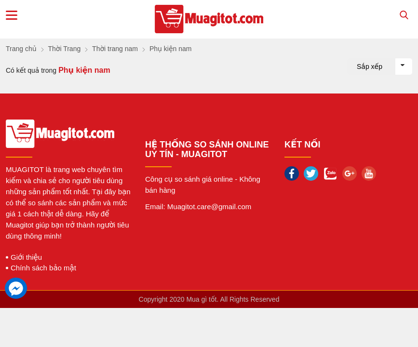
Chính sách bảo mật (43, 268)
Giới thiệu (26, 257)
